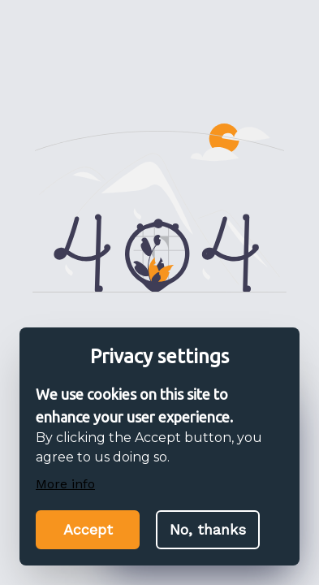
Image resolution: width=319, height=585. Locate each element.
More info (65, 484)
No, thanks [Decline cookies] (208, 529)
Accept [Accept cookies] (88, 529)
